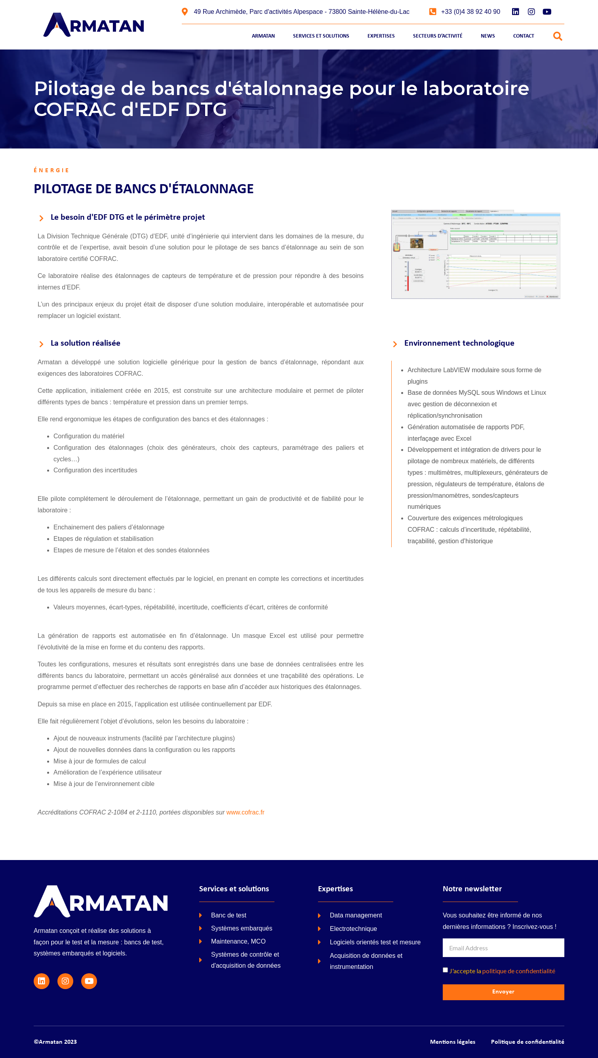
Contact (523, 36)
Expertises (381, 36)
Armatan (263, 36)
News (488, 36)
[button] (557, 36)
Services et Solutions (321, 36)
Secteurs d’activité (438, 36)
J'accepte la (502, 970)
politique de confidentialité (518, 970)
